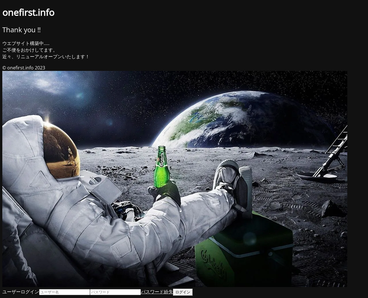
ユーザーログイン (20, 291)
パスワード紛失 (157, 291)
